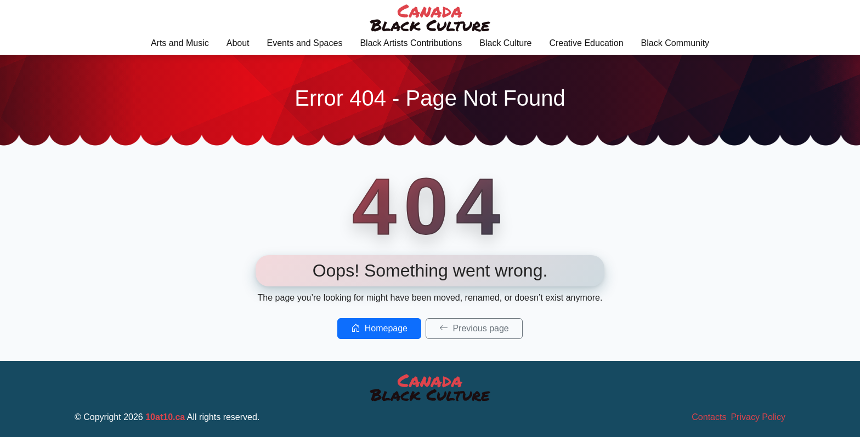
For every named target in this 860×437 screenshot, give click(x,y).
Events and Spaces (305, 43)
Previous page (474, 328)
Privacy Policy (758, 417)
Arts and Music (180, 43)
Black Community (675, 43)
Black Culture (505, 43)
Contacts (709, 417)
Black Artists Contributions (411, 43)
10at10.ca (165, 417)
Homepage (379, 328)
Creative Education (586, 43)
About (238, 43)
